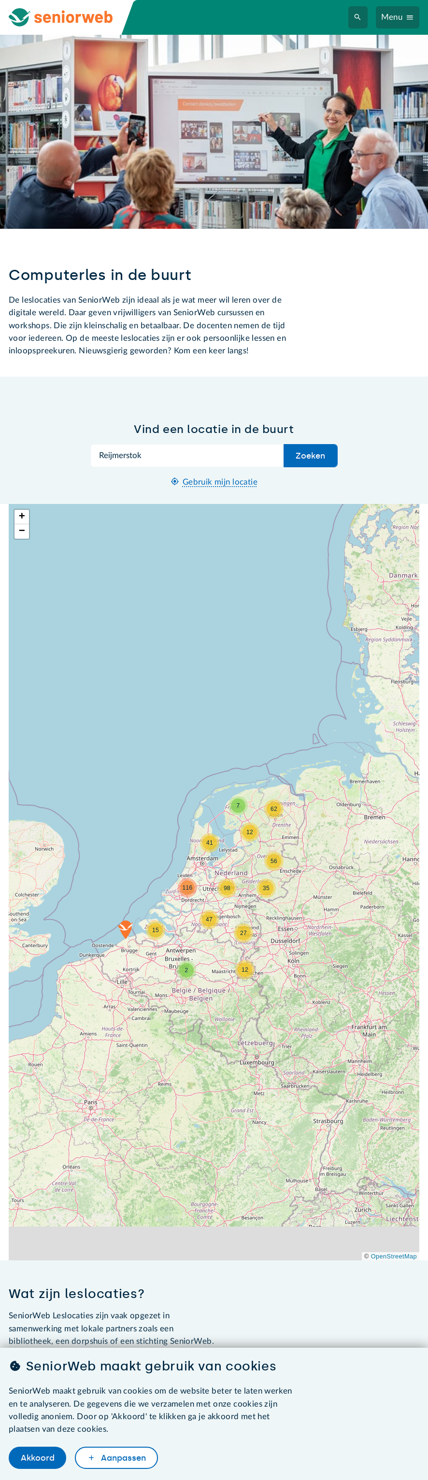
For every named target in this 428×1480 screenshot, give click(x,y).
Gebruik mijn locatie (220, 482)
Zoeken (310, 456)
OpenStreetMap (394, 1256)
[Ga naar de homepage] (69, 17)
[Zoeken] (357, 17)
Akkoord (38, 1458)
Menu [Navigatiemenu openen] (392, 17)
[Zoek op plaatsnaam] (187, 456)
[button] (125, 930)
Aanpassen (122, 1458)
